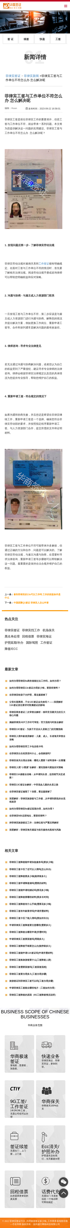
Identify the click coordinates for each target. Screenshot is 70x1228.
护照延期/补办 (14, 642)
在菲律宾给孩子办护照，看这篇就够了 (28, 695)
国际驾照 (32, 642)
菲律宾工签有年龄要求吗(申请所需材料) (29, 911)
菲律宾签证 (13, 75)
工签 (58, 39)
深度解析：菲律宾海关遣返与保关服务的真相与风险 (35, 830)
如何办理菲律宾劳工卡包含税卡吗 (26, 746)
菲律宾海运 (44, 636)
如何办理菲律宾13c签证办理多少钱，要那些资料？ (34, 688)
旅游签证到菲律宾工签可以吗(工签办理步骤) (31, 981)
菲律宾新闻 (31, 75)
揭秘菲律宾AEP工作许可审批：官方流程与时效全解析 (36, 722)
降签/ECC (11, 648)
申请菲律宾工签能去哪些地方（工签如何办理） (32, 988)
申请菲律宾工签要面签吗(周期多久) (26, 939)
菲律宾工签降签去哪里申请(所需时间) (28, 932)
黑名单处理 (12, 636)
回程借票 (28, 636)
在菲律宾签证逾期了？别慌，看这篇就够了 (30, 791)
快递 (42, 39)
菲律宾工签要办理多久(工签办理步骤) (28, 974)
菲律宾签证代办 (17, 1221)
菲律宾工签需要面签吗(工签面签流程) (28, 967)
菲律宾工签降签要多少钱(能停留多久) (28, 876)
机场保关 (49, 630)
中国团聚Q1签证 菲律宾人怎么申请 (31, 602)
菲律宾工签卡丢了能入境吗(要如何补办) (29, 918)
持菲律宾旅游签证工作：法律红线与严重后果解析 (34, 822)
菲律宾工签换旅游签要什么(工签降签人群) (30, 960)
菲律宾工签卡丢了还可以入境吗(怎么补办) (30, 869)
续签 (26, 39)
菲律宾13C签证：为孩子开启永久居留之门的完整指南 (36, 729)
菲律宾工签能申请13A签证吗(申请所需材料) (31, 953)
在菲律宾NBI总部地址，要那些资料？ (28, 815)
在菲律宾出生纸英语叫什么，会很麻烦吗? (30, 753)
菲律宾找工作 (31, 630)
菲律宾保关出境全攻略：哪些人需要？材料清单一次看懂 (37, 760)
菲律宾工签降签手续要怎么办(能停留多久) (30, 946)
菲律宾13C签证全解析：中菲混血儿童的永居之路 (33, 784)
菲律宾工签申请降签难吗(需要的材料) (28, 883)
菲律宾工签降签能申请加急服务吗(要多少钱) (31, 862)
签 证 (10, 39)
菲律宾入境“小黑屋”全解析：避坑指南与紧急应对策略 (36, 767)
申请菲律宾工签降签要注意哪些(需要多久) (30, 925)
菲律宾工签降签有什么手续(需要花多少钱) (30, 904)
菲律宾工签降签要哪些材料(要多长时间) (29, 897)
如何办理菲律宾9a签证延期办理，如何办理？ (31, 808)
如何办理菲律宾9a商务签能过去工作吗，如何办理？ (35, 681)
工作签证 (44, 263)
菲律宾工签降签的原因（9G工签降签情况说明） (33, 995)
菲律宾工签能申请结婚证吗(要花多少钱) (29, 890)
